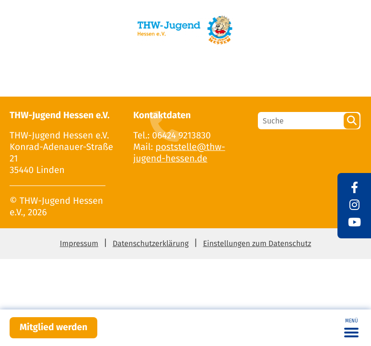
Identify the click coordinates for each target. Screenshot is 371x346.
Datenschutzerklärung (151, 243)
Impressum (79, 243)
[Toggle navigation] (351, 327)
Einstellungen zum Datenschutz (257, 243)
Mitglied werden (53, 327)
